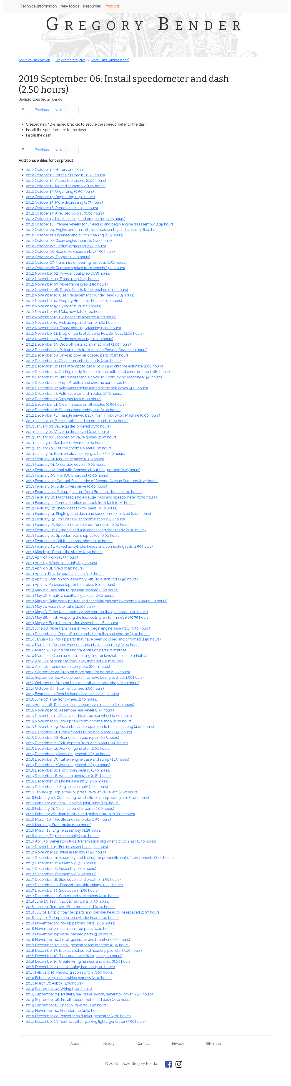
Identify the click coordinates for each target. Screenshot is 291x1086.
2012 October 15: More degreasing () (64, 202)
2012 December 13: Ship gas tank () (63, 399)
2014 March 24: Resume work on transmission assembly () (83, 645)
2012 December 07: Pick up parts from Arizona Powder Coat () (86, 350)
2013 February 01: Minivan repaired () (65, 459)
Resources (92, 6)
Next (59, 110)
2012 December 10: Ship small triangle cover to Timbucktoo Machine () (94, 377)
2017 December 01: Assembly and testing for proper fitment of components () (100, 858)
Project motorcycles (70, 60)
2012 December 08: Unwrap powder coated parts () (78, 355)
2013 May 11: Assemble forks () (60, 606)
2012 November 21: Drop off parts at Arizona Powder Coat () (85, 333)
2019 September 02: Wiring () (59, 989)
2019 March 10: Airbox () (54, 983)
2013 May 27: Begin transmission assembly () (72, 623)
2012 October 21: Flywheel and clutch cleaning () (74, 235)
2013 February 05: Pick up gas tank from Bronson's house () (84, 492)
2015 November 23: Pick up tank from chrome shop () (79, 721)
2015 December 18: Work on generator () (68, 776)
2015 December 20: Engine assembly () (67, 787)
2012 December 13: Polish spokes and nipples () (74, 393)
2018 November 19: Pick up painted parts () (70, 923)
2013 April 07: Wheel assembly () (61, 563)
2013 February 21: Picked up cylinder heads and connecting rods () (89, 546)
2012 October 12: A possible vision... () (66, 180)
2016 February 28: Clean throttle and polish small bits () (80, 814)
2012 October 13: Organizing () (60, 191)
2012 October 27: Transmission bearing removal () (76, 262)
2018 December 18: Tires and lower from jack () (74, 956)
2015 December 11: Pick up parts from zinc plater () (77, 743)
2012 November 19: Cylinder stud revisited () (71, 317)
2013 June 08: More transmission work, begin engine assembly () (88, 628)
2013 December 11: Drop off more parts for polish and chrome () (88, 634)
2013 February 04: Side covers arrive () (66, 486)
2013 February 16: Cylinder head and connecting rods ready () (86, 530)
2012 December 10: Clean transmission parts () (73, 361)
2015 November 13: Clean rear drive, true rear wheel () (79, 716)
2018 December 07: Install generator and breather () (78, 945)
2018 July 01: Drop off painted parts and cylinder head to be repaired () (93, 912)
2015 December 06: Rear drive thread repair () (72, 737)
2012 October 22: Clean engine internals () (69, 240)
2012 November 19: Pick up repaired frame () (71, 322)
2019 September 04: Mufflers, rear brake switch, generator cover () (89, 994)
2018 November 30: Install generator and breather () (78, 939)
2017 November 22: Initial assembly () (66, 852)
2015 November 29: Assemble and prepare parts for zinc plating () (90, 726)
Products (112, 6)
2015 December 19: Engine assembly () (67, 781)
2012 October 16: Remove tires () (62, 208)
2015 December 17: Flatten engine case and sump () (77, 759)
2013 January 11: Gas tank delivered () (65, 442)
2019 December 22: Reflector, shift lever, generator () (78, 1016)
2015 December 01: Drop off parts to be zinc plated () (79, 732)
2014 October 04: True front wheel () (65, 688)
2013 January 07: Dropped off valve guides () (72, 437)
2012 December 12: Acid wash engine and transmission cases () (87, 388)
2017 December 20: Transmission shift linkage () (74, 885)
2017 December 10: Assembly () (61, 863)
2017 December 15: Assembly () (61, 868)
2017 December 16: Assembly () (61, 874)
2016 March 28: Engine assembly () (63, 830)
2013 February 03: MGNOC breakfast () (67, 475)
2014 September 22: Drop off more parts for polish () (78, 672)
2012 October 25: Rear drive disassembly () (70, 251)
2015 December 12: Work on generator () (68, 748)
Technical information (38, 6)
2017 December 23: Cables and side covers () (72, 896)
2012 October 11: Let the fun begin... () (65, 175)
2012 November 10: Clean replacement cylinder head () (80, 295)
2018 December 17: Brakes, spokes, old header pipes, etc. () (84, 950)
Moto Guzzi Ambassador (110, 60)
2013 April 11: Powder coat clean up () (65, 574)
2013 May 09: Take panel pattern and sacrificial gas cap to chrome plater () (96, 601)
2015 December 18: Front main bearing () (68, 770)
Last (72, 110)
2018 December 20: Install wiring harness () (70, 967)
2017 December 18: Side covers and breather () (73, 879)
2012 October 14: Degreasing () (60, 197)
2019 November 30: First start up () (64, 1010)
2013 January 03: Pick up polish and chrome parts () (77, 421)
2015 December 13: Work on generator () (68, 754)
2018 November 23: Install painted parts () (70, 929)
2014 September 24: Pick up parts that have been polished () (85, 677)
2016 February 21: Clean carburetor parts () (70, 808)
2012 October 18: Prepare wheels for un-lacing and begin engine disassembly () (100, 224)
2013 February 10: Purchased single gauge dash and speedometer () (91, 497)
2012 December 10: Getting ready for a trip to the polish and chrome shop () (98, 372)
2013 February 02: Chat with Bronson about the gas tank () (83, 470)
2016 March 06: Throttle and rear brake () (68, 819)
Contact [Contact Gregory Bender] (143, 1043)
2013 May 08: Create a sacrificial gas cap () (70, 595)
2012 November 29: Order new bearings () (69, 339)
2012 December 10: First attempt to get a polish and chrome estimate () (94, 366)
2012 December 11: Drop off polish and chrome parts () (80, 382)
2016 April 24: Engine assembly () (62, 836)
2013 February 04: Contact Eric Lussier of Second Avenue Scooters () (92, 481)
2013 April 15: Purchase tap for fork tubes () (70, 584)
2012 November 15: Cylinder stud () (63, 306)
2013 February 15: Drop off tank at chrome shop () (75, 519)
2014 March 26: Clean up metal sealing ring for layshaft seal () (86, 655)
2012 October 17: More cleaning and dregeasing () (75, 219)
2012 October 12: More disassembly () (65, 186)
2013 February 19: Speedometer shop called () (73, 535)
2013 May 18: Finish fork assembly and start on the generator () (87, 612)
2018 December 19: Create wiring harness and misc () (79, 961)
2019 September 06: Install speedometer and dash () (78, 999)
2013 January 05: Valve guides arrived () (67, 432)
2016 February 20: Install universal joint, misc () (73, 803)
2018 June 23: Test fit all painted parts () (67, 901)
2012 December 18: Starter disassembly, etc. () (73, 410)
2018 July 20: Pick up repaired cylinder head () (72, 918)
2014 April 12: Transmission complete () (68, 666)
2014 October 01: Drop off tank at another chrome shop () (82, 683)
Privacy (178, 1043)
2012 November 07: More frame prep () (67, 284)
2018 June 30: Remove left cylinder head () (70, 907)
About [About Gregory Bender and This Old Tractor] (75, 1043)
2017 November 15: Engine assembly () (67, 847)
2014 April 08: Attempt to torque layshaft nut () (74, 661)
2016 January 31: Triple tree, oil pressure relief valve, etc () (82, 792)
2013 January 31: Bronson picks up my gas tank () (75, 453)
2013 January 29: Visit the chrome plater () (69, 448)
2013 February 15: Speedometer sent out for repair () (78, 524)
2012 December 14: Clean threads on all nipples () (76, 404)
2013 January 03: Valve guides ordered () (68, 426)
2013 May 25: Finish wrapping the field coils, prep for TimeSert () (88, 617)
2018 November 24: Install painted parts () (69, 934)
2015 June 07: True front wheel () (61, 699)
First (25, 110)
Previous (42, 110)
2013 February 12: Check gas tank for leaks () (71, 508)
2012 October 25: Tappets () (58, 257)
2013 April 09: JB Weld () (55, 568)
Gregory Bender (145, 24)
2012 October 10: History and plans (55, 169)
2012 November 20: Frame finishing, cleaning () (73, 328)
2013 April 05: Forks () (52, 557)
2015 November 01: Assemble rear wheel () (70, 710)
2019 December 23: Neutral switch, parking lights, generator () (86, 1021)
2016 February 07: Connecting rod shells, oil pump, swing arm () (87, 797)
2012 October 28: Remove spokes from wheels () (75, 268)
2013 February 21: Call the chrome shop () (69, 541)
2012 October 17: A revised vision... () (65, 213)
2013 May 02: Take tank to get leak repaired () (72, 590)
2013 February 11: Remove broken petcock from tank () (80, 503)
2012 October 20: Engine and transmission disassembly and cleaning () (94, 230)
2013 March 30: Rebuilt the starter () (64, 552)
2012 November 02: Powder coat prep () (68, 273)
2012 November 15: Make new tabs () (65, 311)
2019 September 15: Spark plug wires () (67, 1005)
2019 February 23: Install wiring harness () (69, 978)
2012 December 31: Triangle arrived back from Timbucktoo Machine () (93, 415)
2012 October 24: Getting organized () (66, 246)
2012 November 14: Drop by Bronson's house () (74, 301)
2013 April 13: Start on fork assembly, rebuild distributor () (82, 579)
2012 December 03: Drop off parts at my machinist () (78, 344)
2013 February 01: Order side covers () (66, 464)
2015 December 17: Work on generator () (68, 765)
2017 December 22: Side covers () (62, 890)
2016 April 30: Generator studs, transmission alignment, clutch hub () (91, 841)
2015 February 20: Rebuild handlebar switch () (72, 694)
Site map (213, 1043)
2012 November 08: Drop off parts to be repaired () (77, 290)
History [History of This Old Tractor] (109, 1043)
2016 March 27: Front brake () (58, 825)
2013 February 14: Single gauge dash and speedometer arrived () (88, 513)
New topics (69, 6)
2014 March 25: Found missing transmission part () (77, 650)
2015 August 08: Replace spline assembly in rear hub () (80, 705)
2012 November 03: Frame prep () (62, 279)
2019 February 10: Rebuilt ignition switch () (69, 972)
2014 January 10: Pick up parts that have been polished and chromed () (93, 639)
